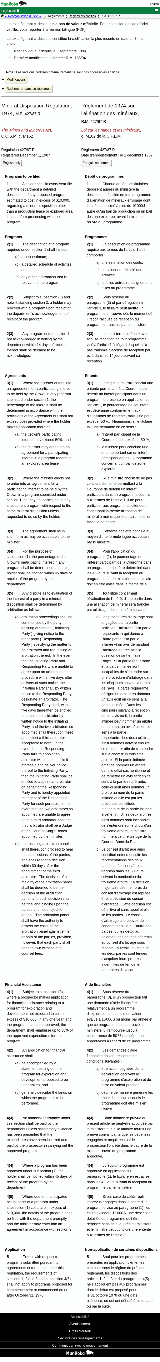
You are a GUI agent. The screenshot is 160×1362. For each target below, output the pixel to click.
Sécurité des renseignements (80, 1338)
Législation (10, 10)
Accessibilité (80, 1317)
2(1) (11, 244)
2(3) (11, 334)
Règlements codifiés (82, 16)
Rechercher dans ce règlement (28, 88)
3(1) (11, 383)
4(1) (11, 992)
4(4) (11, 1165)
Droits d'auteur (80, 1331)
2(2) (11, 297)
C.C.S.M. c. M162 (17, 136)
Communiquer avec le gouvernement (80, 1345)
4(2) (11, 1050)
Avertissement (80, 1324)
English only (11, 163)
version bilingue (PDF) (67, 29)
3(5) (11, 593)
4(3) (11, 1118)
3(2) (11, 478)
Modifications (16, 79)
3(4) (11, 551)
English (154, 3)
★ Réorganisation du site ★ (23, 16)
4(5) (11, 1197)
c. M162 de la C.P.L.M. (101, 136)
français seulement (96, 163)
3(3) (11, 531)
